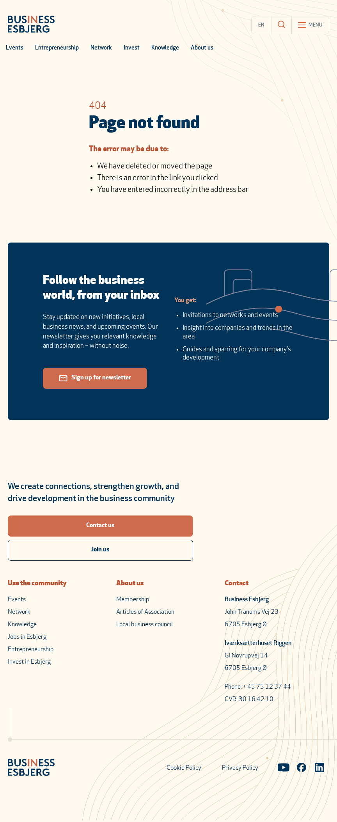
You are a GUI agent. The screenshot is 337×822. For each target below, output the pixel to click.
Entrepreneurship (57, 48)
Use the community (37, 583)
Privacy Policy (240, 768)
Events (14, 48)
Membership (132, 600)
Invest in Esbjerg (29, 662)
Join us (100, 550)
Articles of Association (145, 612)
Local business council (144, 625)
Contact (236, 583)
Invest (132, 48)
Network (101, 48)
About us (202, 48)
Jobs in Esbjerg (27, 637)
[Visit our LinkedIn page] (319, 768)
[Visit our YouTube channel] (283, 768)
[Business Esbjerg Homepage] (31, 25)
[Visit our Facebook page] (301, 768)
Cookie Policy (184, 768)
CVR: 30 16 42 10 (249, 699)
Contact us (100, 526)
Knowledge (165, 48)
